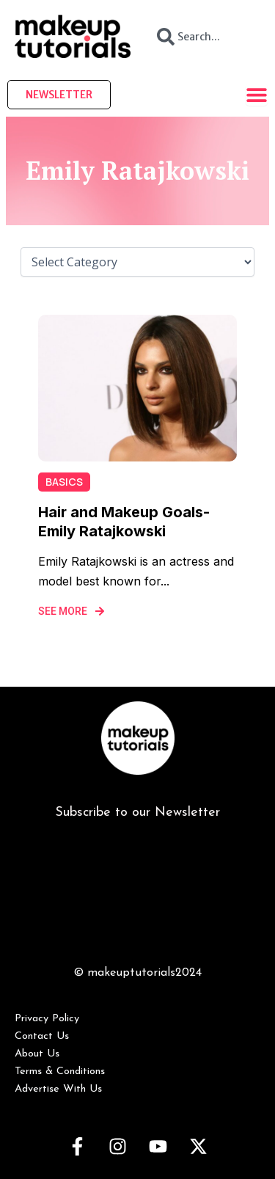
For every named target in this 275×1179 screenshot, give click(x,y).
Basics (64, 482)
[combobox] (203, 36)
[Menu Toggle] (257, 95)
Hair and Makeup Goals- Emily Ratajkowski (124, 521)
